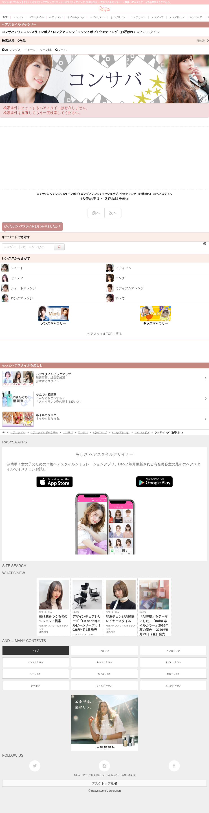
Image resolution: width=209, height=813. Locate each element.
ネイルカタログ (173, 662)
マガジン (104, 650)
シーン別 (46, 49)
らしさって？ (80, 775)
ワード (61, 49)
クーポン (35, 685)
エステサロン (173, 674)
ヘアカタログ (173, 650)
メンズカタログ (35, 662)
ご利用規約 (94, 775)
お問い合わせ (128, 775)
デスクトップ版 (104, 783)
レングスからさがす (16, 258)
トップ (35, 650)
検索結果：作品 (105, 40)
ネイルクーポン (104, 685)
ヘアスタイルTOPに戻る (104, 333)
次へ (113, 213)
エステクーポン (173, 685)
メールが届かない (111, 775)
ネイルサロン (104, 674)
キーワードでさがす (16, 237)
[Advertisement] (104, 158)
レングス (16, 49)
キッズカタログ (104, 662)
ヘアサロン (35, 674)
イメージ (31, 49)
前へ (96, 213)
